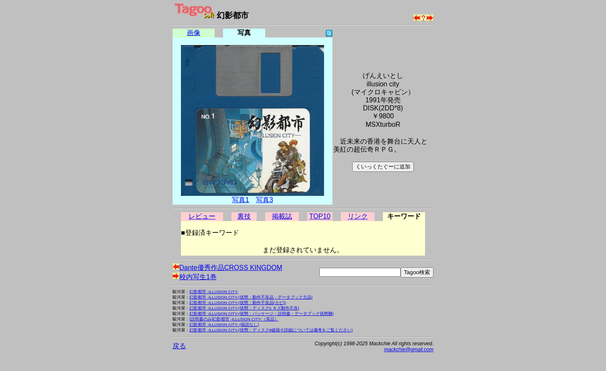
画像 (193, 32)
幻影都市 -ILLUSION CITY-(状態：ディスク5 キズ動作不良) (244, 308)
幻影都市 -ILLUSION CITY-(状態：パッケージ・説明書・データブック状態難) (261, 313)
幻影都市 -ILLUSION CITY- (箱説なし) (224, 324)
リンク (358, 216)
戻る (179, 346)
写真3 (264, 199)
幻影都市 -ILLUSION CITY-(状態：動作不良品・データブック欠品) (251, 297)
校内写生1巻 (195, 276)
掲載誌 (282, 216)
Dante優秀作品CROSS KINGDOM (227, 267)
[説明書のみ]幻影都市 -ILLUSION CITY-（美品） (234, 319)
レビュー (202, 216)
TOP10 (319, 216)
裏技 (244, 216)
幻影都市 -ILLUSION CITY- (213, 291)
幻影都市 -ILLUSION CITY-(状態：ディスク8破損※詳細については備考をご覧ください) (271, 330)
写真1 (240, 199)
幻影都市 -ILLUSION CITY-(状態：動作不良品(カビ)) (237, 302)
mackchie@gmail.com (408, 349)
